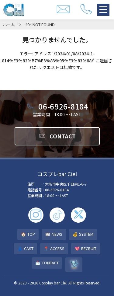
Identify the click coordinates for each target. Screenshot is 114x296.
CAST (25, 249)
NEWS (53, 234)
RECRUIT (85, 249)
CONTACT (57, 136)
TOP (28, 234)
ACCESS (54, 249)
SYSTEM (83, 234)
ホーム (9, 24)
